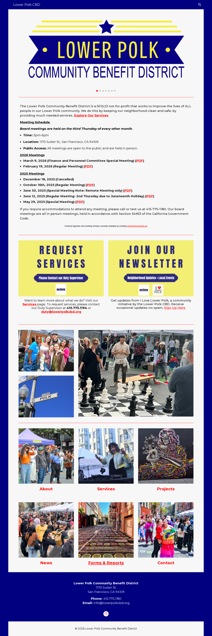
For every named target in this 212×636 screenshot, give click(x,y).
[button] (200, 5)
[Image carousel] (106, 52)
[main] (106, 166)
